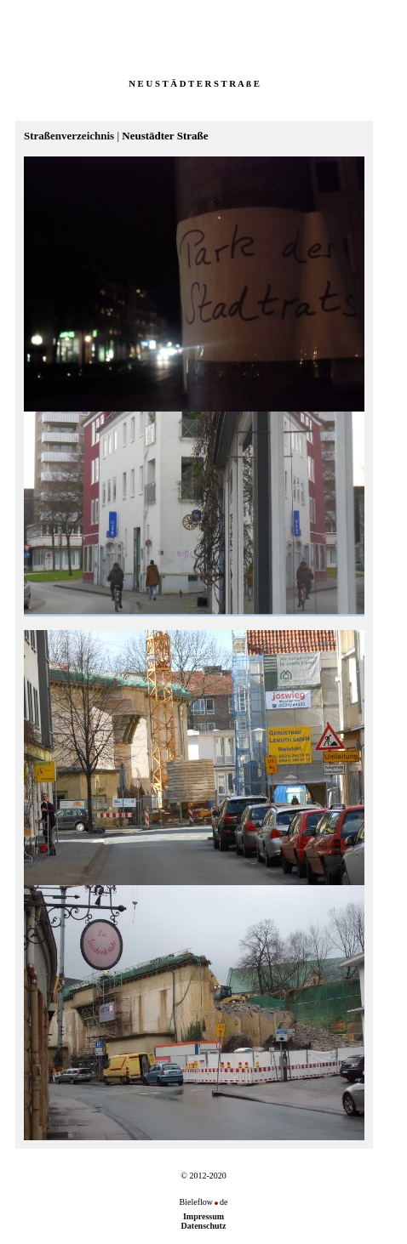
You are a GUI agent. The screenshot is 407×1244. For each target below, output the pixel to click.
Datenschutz (203, 1225)
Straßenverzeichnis (69, 135)
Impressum (203, 1216)
